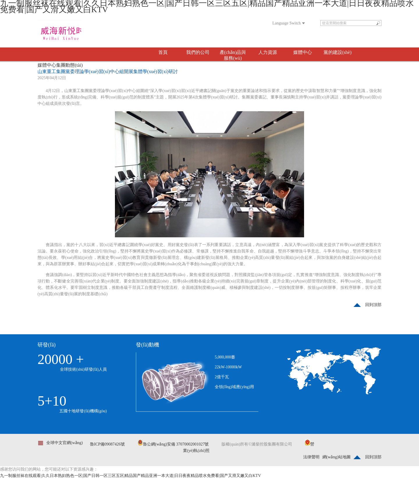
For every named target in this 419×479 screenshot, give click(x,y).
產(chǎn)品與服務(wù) (233, 55)
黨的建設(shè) (337, 52)
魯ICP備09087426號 (107, 444)
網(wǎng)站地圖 (336, 457)
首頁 (163, 52)
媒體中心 (302, 52)
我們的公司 (198, 52)
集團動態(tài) (69, 65)
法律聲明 (311, 457)
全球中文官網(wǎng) (64, 443)
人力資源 (267, 52)
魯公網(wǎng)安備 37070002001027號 (173, 444)
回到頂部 (373, 305)
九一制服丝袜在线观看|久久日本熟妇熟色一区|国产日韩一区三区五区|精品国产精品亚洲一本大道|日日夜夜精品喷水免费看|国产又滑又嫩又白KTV (130, 475)
